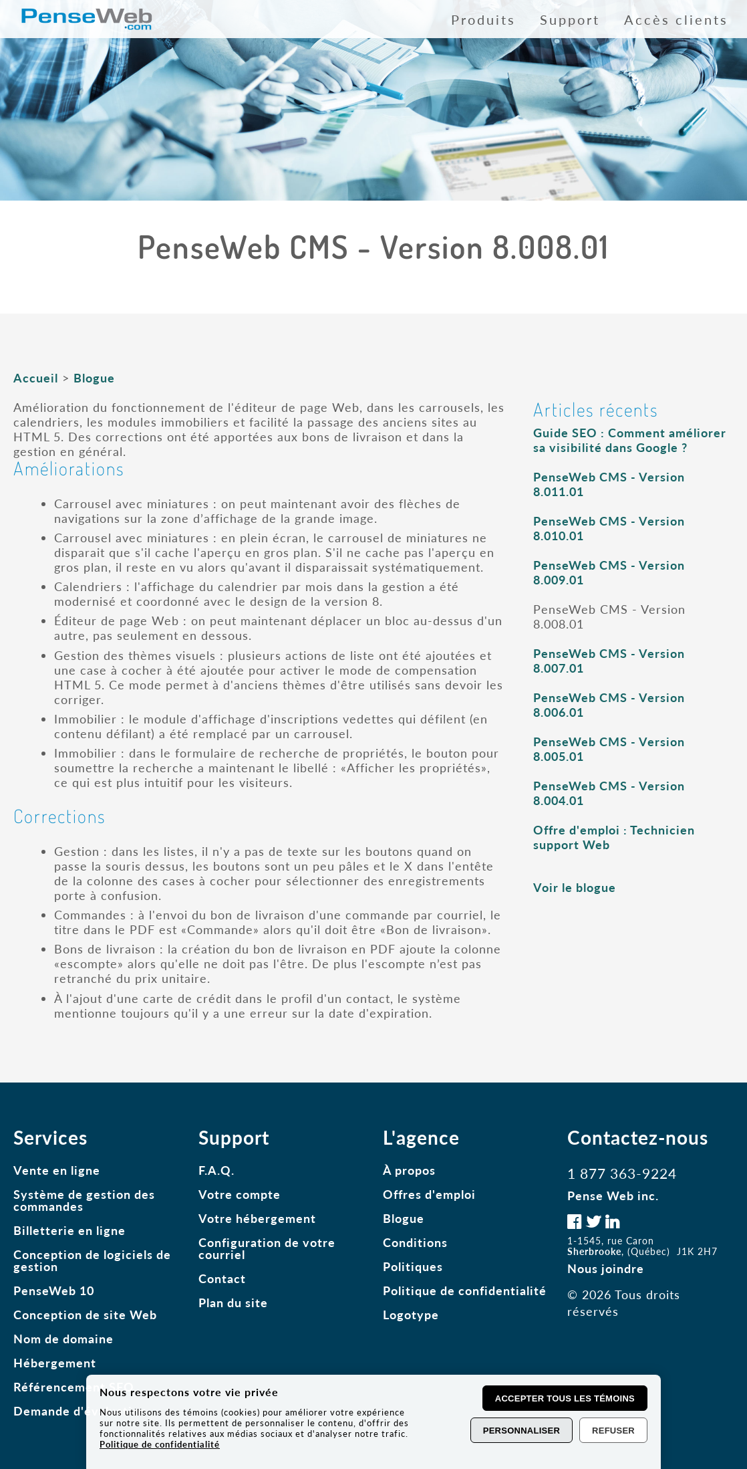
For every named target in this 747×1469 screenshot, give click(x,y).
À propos (409, 1170)
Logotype (411, 1314)
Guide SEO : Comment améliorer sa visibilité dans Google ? (629, 440)
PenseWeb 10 (53, 1290)
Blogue (94, 377)
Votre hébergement (257, 1218)
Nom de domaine (63, 1338)
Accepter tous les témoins (565, 1398)
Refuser (613, 1431)
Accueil (35, 377)
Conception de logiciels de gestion (92, 1260)
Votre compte (239, 1194)
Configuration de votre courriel (266, 1248)
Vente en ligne (56, 1170)
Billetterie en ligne (69, 1230)
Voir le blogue (574, 887)
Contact (222, 1278)
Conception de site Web (85, 1314)
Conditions (415, 1242)
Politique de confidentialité (465, 1290)
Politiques (413, 1266)
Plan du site (233, 1302)
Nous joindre (605, 1268)
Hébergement (54, 1362)
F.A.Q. (216, 1170)
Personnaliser (521, 1431)
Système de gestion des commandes (84, 1200)
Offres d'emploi (429, 1194)
